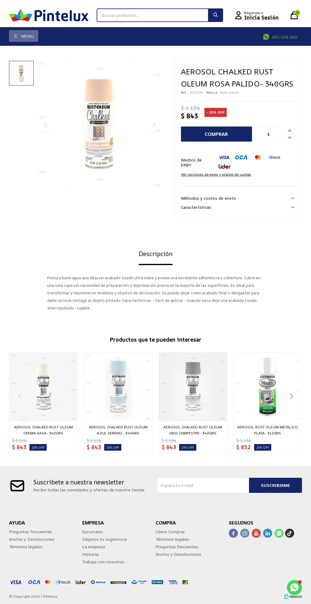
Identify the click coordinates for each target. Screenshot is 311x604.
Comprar (216, 134)
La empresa (93, 546)
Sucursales (92, 531)
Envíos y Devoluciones (31, 539)
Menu (27, 36)
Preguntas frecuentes (30, 531)
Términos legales (25, 546)
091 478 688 (284, 37)
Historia (90, 554)
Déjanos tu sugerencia (104, 539)
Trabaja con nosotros (103, 562)
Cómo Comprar (170, 531)
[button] (291, 396)
